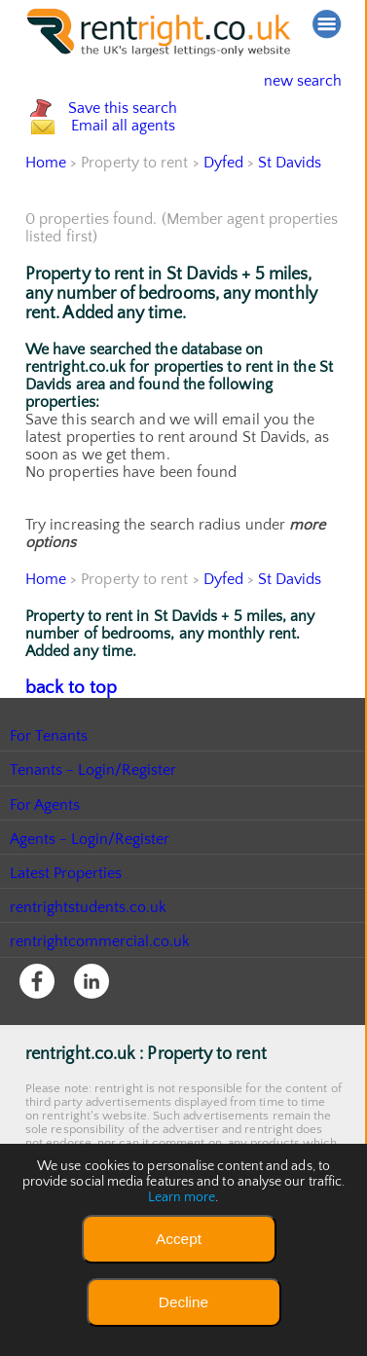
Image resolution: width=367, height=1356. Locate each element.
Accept (179, 1238)
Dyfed (223, 246)
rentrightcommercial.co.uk (101, 1022)
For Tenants (49, 816)
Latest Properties (66, 954)
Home (45, 246)
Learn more (182, 1197)
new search (287, 81)
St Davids (291, 246)
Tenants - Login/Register (94, 851)
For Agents (45, 886)
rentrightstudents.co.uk (89, 988)
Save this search (142, 129)
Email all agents (141, 188)
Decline (183, 1302)
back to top (63, 770)
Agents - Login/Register (90, 920)
